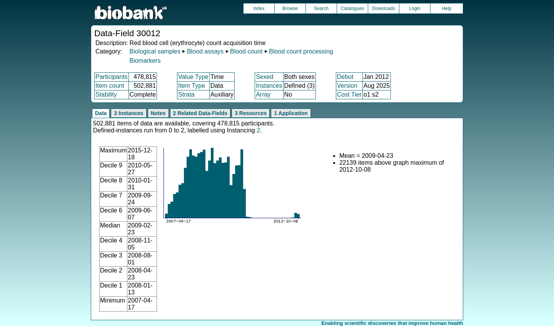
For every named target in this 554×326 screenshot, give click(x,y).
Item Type (191, 85)
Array (263, 94)
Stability (106, 94)
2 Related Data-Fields (200, 113)
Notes (158, 113)
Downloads (383, 8)
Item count (109, 85)
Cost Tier (349, 94)
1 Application (290, 113)
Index (258, 8)
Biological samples (154, 51)
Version (347, 85)
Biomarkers (144, 60)
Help (447, 8)
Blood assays (205, 51)
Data (101, 113)
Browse (290, 8)
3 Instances (128, 113)
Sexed (264, 77)
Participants (111, 77)
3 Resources (251, 113)
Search (321, 8)
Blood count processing (301, 51)
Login (414, 8)
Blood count (246, 51)
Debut (345, 77)
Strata (186, 94)
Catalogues (352, 8)
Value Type (193, 77)
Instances (269, 85)
